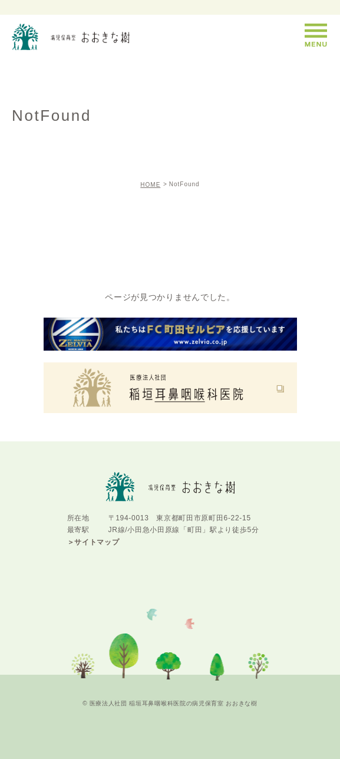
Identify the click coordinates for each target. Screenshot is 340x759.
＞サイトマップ (93, 542)
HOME (150, 185)
